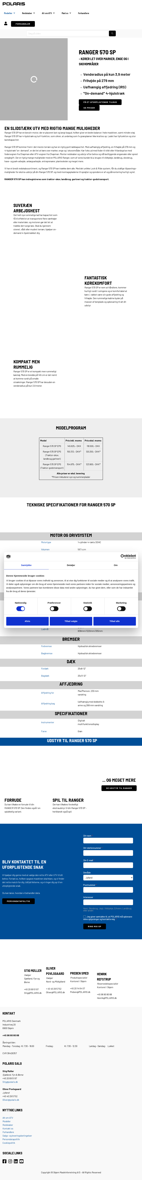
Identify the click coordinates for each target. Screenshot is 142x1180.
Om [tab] (116, 565)
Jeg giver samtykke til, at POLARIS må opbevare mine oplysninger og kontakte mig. (107, 917)
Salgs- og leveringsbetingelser (17, 1135)
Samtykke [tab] (26, 565)
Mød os (65, 13)
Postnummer (90, 885)
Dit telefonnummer (93, 848)
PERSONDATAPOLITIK (18, 901)
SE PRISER (89, 107)
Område (87, 872)
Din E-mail (88, 860)
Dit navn (88, 835)
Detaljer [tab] (71, 565)
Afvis (27, 621)
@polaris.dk (13, 1099)
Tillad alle (115, 621)
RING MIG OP (94, 926)
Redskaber (27, 13)
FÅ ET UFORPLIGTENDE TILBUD (100, 102)
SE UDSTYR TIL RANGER (119, 788)
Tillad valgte (71, 621)
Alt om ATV (47, 13)
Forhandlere (83, 13)
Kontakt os (8, 1128)
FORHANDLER (23, 24)
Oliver (5, 1099)
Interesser (88, 897)
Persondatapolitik (11, 1139)
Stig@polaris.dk (10, 1082)
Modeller (8, 13)
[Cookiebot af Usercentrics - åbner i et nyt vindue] (123, 556)
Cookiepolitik (9, 1142)
